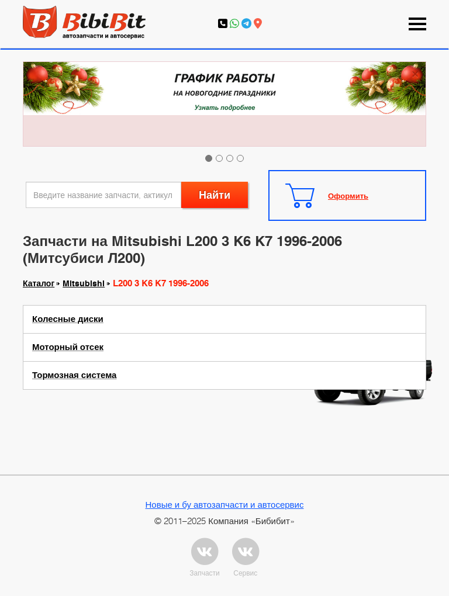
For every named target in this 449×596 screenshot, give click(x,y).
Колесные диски (67, 319)
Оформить (348, 195)
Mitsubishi (84, 283)
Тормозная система (74, 375)
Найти (214, 195)
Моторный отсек (67, 347)
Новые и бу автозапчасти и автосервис (225, 504)
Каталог (38, 283)
